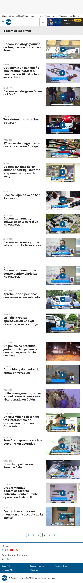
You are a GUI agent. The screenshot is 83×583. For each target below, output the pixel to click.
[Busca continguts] (43, 22)
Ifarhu (41, 16)
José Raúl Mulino (22, 16)
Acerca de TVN (7, 570)
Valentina (66, 24)
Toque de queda (51, 16)
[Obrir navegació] (3, 22)
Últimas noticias (8, 16)
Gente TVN (6, 566)
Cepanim (33, 16)
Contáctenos (33, 570)
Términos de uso (61, 566)
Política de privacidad (36, 566)
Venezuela (63, 16)
